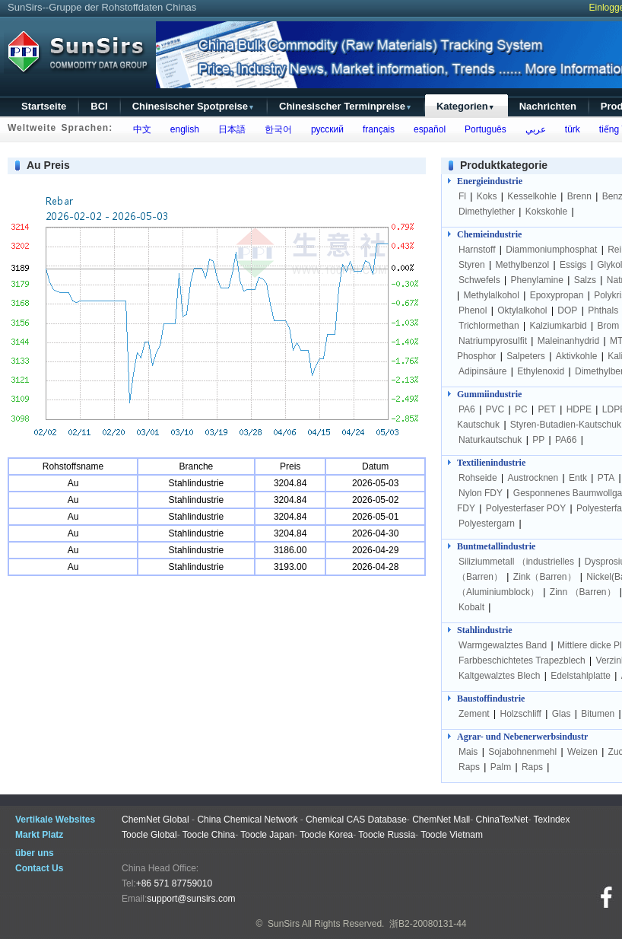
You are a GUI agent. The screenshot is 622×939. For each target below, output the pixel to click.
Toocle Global (149, 834)
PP (538, 439)
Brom (609, 325)
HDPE (579, 409)
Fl (462, 196)
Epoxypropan (557, 295)
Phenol (473, 310)
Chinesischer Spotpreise (193, 106)
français (376, 129)
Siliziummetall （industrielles (517, 561)
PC (521, 409)
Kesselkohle (532, 196)
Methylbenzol (522, 264)
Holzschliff (520, 713)
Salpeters (525, 356)
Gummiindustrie (489, 394)
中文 (139, 129)
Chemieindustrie (489, 234)
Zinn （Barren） (583, 592)
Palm (500, 767)
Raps (469, 767)
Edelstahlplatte (581, 675)
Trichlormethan (489, 325)
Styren (472, 264)
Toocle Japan (267, 834)
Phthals (603, 310)
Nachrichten (547, 106)
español (427, 129)
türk (570, 129)
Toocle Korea (326, 834)
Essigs (573, 264)
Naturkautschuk (490, 439)
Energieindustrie (489, 181)
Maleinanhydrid (568, 341)
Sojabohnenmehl (522, 751)
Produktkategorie (503, 165)
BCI (98, 106)
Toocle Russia (386, 834)
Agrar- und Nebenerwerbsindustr (522, 736)
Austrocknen (533, 478)
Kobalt (471, 607)
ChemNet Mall (441, 819)
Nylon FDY (481, 493)
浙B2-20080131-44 (427, 923)
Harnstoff (477, 249)
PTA (606, 478)
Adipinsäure (482, 371)
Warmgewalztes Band (503, 645)
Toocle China (208, 834)
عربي (533, 129)
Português (482, 129)
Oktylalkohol (522, 310)
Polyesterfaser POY (526, 508)
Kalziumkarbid (557, 325)
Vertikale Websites (55, 819)
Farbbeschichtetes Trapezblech (522, 660)
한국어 (275, 129)
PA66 (565, 439)
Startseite (43, 106)
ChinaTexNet (502, 819)
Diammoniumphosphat (551, 249)
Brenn (579, 196)
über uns (34, 853)
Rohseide (478, 478)
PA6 (467, 409)
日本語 (229, 129)
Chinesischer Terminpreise (345, 106)
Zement (474, 713)
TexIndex (551, 819)
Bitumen (597, 713)
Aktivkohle (577, 356)
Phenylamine (537, 280)
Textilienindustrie (491, 462)
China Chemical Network (247, 819)
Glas (561, 713)
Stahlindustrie (485, 630)
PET (547, 409)
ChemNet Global (155, 819)
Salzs (585, 280)
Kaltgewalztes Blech (499, 675)
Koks (487, 196)
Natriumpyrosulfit (493, 341)
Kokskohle (546, 211)
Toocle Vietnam (451, 834)
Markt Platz (39, 834)
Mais (468, 751)
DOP (567, 310)
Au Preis (48, 165)
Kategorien (465, 106)
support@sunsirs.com (191, 898)
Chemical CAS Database (356, 819)
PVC (495, 409)
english (182, 129)
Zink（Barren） (544, 576)
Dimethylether (487, 211)
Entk (578, 478)
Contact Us (39, 868)
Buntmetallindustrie (496, 546)
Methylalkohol (491, 295)
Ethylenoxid (540, 371)
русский (325, 129)
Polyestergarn (487, 523)
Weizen (582, 751)
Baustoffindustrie (491, 698)
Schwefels (479, 280)
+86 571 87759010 (174, 883)
